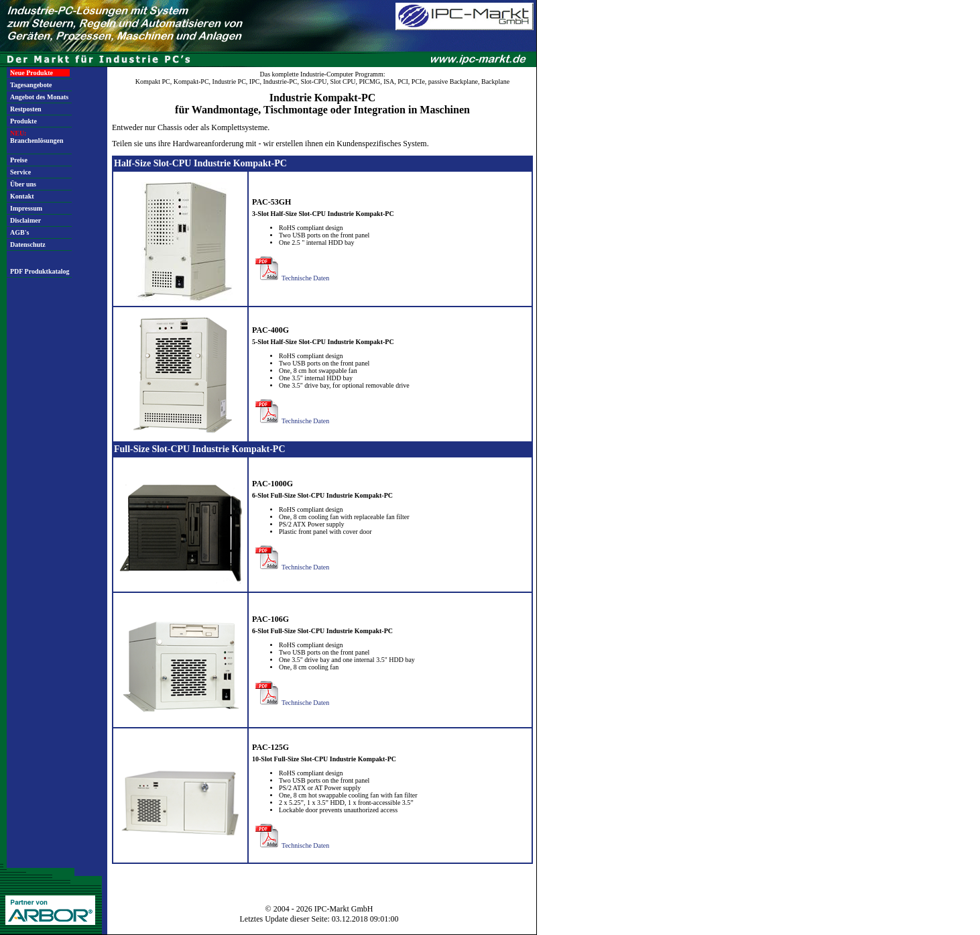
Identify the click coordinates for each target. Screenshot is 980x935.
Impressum (26, 208)
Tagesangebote (31, 85)
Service (20, 172)
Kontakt (22, 196)
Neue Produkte (31, 72)
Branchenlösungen (36, 136)
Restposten (26, 109)
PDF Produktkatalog (40, 271)
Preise (18, 160)
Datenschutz (28, 244)
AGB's (19, 232)
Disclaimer (25, 220)
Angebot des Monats (39, 97)
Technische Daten (290, 278)
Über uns (23, 184)
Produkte (23, 121)
